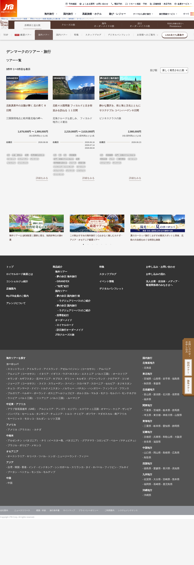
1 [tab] (83, 244)
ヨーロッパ (11, 159)
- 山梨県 (177, 415)
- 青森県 (156, 383)
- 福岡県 (147, 484)
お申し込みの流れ (155, 274)
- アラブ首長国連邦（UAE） (21, 409)
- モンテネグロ (128, 393)
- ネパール (96, 467)
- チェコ (10, 388)
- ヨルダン (40, 418)
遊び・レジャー (117, 13)
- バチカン (80, 388)
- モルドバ (114, 393)
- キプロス (57, 378)
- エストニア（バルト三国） (95, 374)
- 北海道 (147, 367)
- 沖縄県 (147, 495)
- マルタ (94, 393)
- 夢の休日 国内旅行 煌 (67, 296)
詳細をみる (42, 178)
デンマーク (34, 159)
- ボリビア (23, 445)
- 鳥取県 (147, 457)
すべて (186, 14)
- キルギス (80, 378)
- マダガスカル (104, 414)
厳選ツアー (23, 34)
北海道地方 (149, 363)
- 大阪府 (177, 437)
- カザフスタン (26, 378)
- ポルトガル (82, 393)
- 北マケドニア (43, 378)
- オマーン (105, 409)
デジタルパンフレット (119, 34)
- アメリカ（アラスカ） (19, 429)
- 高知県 (175, 468)
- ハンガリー (94, 388)
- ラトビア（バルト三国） (20, 398)
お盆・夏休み (17, 155)
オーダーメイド (63, 320)
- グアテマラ (87, 440)
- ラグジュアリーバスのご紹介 (73, 300)
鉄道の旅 (81, 163)
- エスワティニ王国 (88, 409)
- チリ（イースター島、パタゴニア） (60, 440)
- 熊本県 (175, 479)
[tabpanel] (36, 228)
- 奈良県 (147, 441)
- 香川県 (165, 468)
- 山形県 (156, 378)
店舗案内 (11, 288)
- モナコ (103, 393)
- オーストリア (119, 374)
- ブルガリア (13, 393)
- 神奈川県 (166, 415)
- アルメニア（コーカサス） (21, 374)
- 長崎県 (156, 484)
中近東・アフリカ (16, 404)
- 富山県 (147, 394)
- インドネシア (44, 467)
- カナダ (37, 429)
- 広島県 (175, 452)
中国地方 (147, 447)
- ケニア (115, 409)
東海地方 (147, 421)
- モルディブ (48, 472)
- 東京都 (156, 415)
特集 (76, 34)
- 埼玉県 (147, 415)
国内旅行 (147, 358)
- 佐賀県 (147, 479)
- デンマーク (22, 388)
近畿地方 (147, 432)
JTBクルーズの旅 (64, 334)
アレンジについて (16, 303)
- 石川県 (165, 394)
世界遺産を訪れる (37, 155)
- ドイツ (34, 388)
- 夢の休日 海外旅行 (66, 276)
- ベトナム (23, 472)
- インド (31, 467)
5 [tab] (101, 244)
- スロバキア (82, 383)
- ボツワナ (90, 414)
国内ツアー (62, 34)
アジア (9, 462)
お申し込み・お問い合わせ (160, 267)
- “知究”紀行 (62, 286)
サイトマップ (69, 510)
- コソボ (124, 378)
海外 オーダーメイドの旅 (104, 25)
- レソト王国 (53, 418)
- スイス (41, 383)
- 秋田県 (147, 383)
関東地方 (147, 405)
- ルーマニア (73, 398)
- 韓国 (16, 467)
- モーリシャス (14, 418)
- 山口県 (147, 452)
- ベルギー (26, 393)
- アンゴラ (59, 409)
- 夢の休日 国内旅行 (66, 305)
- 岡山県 (156, 452)
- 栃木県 (165, 410)
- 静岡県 (175, 426)
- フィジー (83, 456)
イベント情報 (106, 281)
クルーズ (72, 163)
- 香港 (23, 467)
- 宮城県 (147, 378)
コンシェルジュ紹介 (17, 281)
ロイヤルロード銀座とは (19, 274)
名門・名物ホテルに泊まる (64, 159)
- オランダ (11, 378)
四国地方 (147, 463)
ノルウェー (11, 163)
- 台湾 (9, 467)
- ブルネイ (123, 467)
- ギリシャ (68, 378)
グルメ (111, 159)
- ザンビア (126, 409)
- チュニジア (56, 414)
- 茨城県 (156, 410)
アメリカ (11, 424)
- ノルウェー (67, 388)
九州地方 (147, 474)
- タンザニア (41, 414)
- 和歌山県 (166, 437)
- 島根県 (165, 452)
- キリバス (30, 456)
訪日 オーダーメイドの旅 (140, 25)
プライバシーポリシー (88, 510)
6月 (55, 155)
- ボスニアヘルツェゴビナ (60, 393)
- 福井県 (147, 399)
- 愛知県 (165, 426)
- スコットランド (15, 369)
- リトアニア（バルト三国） (50, 398)
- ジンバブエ (13, 414)
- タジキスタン (124, 383)
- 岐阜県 (156, 426)
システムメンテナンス (128, 510)
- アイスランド (50, 369)
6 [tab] (106, 244)
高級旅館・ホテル (92, 13)
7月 (60, 155)
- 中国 (9, 483)
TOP (5, 34)
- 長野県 (175, 394)
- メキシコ (35, 445)
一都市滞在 (121, 159)
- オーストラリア (15, 456)
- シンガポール (61, 467)
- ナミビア (78, 414)
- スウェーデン (55, 383)
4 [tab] (97, 244)
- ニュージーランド (66, 456)
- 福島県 (175, 378)
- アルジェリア (46, 409)
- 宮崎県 (165, 479)
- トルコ (67, 414)
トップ (9, 267)
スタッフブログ (93, 34)
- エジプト (71, 409)
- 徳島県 (147, 468)
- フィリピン (110, 467)
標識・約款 (41, 510)
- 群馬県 (175, 410)
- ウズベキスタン (70, 374)
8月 (8, 155)
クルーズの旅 (68, 24)
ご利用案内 (109, 510)
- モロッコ (28, 418)
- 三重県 (147, 426)
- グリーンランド (96, 378)
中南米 (9, 435)
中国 (8, 478)
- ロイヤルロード (64, 325)
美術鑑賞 (72, 155)
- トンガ (50, 456)
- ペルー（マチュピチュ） (123, 440)
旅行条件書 (55, 510)
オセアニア (12, 451)
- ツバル (41, 456)
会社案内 (4, 510)
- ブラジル (11, 445)
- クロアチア (113, 378)
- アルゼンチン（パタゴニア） (22, 440)
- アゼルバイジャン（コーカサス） (77, 369)
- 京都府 (147, 437)
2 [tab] (88, 244)
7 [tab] (110, 244)
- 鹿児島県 (166, 484)
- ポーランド (39, 393)
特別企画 (103, 159)
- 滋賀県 (156, 441)
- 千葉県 (147, 410)
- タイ (87, 467)
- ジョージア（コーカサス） (21, 383)
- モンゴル (35, 472)
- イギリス (54, 374)
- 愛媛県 (156, 468)
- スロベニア (96, 383)
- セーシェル (27, 414)
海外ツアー (44, 34)
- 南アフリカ (120, 414)
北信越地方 (149, 389)
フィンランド (23, 163)
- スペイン (69, 383)
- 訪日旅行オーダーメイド (69, 330)
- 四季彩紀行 (62, 315)
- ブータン (11, 472)
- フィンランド (109, 388)
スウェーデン (23, 159)
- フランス (123, 388)
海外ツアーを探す (16, 358)
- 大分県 (156, 479)
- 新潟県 (156, 394)
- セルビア (109, 383)
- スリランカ (77, 467)
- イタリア (43, 374)
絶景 (26, 155)
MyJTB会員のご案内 (17, 296)
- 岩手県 (165, 378)
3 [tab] (92, 244)
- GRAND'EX (62, 281)
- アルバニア (104, 369)
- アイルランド (33, 369)
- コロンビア (102, 440)
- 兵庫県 (156, 437)
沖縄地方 (147, 490)
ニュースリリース (22, 510)
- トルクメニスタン (49, 388)
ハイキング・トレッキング (64, 167)
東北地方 (147, 374)
